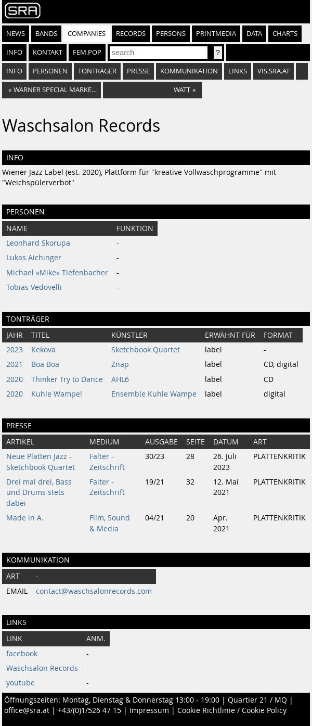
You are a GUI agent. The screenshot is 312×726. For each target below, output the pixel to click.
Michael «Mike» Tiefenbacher (57, 272)
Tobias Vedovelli (34, 287)
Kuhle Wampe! (56, 394)
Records (131, 33)
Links (237, 71)
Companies (87, 33)
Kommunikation (189, 71)
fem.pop (87, 52)
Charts (284, 33)
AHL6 (120, 379)
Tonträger (97, 71)
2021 (14, 364)
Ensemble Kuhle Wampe (154, 394)
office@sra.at (26, 710)
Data (254, 33)
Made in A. (25, 518)
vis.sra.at (273, 71)
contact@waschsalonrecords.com (94, 591)
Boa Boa (45, 364)
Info (14, 52)
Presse (138, 71)
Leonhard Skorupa (38, 243)
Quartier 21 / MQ (257, 700)
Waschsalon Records (42, 668)
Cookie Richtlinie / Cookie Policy (232, 710)
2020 (14, 379)
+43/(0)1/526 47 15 (89, 710)
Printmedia (216, 33)
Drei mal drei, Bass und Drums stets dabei (39, 492)
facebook (21, 653)
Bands (46, 33)
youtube (20, 682)
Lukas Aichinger (33, 257)
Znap (120, 364)
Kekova (43, 349)
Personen (50, 71)
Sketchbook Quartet (145, 349)
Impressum (149, 710)
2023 (14, 349)
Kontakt (47, 52)
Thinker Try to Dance (67, 379)
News (15, 33)
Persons (171, 33)
